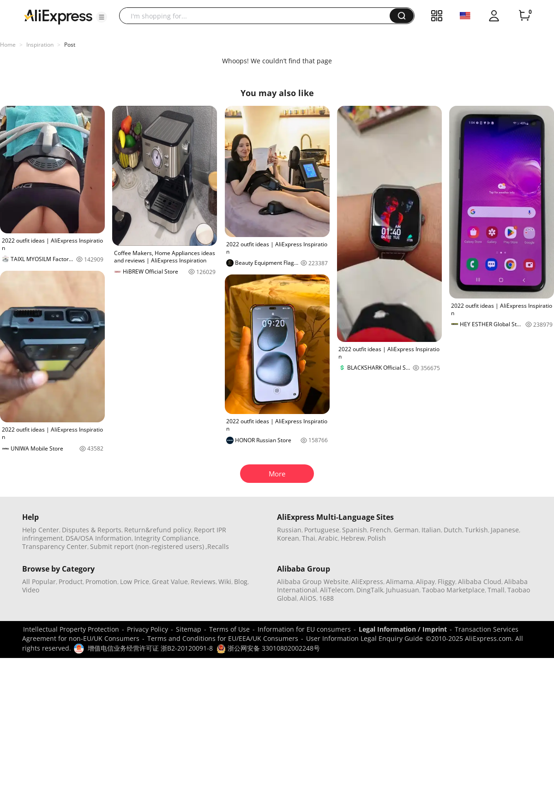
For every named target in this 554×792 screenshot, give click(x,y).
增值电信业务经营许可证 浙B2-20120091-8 (150, 648)
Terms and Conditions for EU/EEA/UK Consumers (222, 638)
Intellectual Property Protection (71, 629)
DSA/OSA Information (99, 538)
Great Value (170, 581)
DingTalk (369, 589)
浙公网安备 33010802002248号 (268, 648)
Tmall (496, 589)
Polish (376, 538)
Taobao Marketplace (453, 589)
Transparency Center (54, 546)
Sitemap (188, 629)
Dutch (453, 529)
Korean (288, 538)
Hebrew (353, 538)
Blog (240, 581)
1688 (326, 598)
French (380, 529)
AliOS (308, 598)
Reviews (203, 581)
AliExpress (367, 581)
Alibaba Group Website (313, 581)
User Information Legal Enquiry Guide (364, 638)
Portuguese (321, 529)
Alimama (399, 581)
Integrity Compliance (166, 538)
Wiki (224, 581)
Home (8, 45)
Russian (289, 529)
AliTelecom (337, 589)
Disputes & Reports (91, 529)
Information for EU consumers (304, 629)
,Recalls (217, 546)
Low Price (134, 581)
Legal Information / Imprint (403, 629)
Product (71, 581)
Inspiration (40, 45)
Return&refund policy (157, 529)
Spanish (354, 529)
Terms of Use (229, 629)
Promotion (101, 581)
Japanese (505, 529)
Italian (431, 529)
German (406, 529)
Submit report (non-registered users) (147, 546)
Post (69, 45)
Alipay (425, 581)
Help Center (40, 529)
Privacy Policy (147, 629)
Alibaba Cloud (479, 581)
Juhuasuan (402, 589)
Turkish (476, 529)
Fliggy (446, 581)
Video (30, 589)
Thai (308, 538)
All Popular (39, 581)
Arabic (328, 538)
